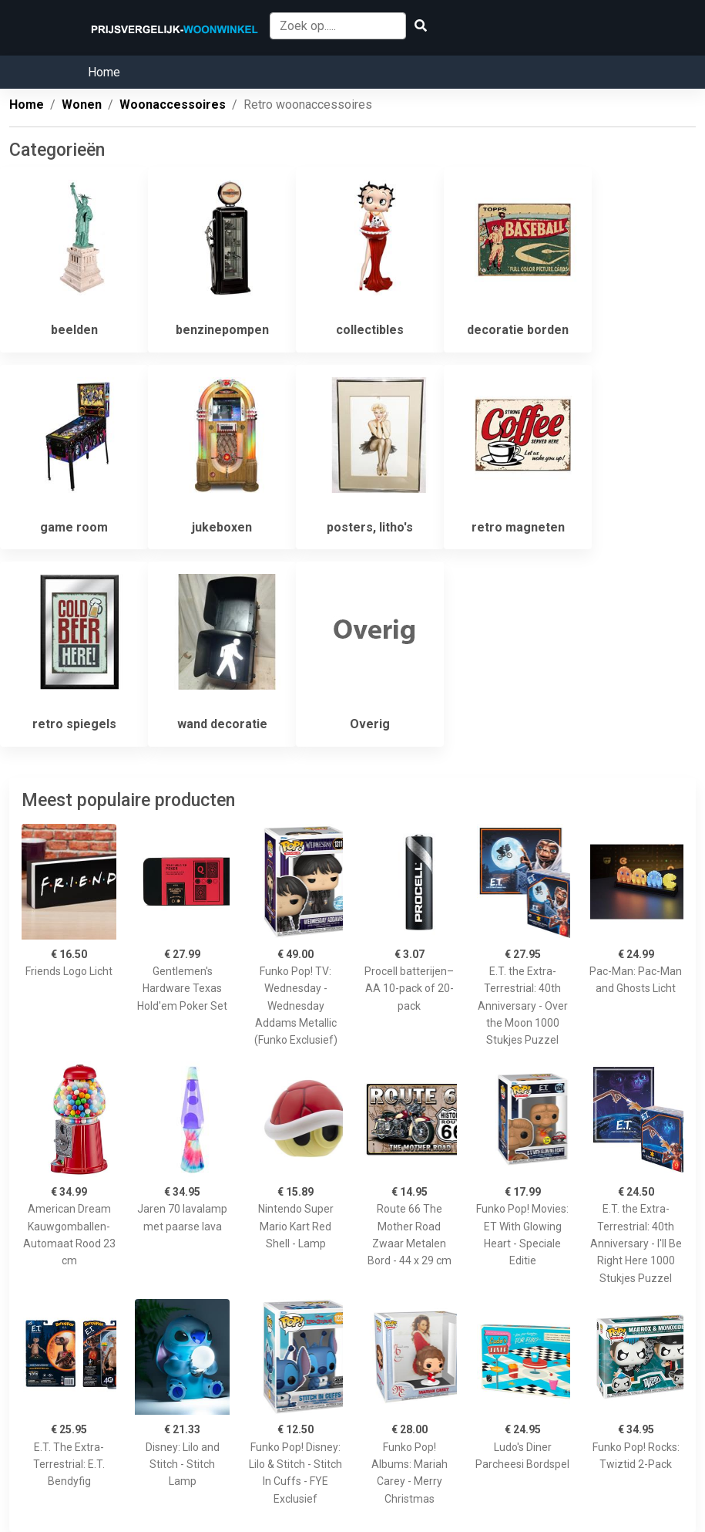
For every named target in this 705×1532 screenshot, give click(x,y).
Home (104, 72)
